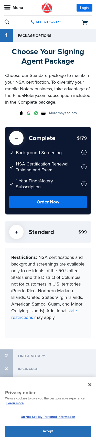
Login (84, 8)
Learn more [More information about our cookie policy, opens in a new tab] (15, 403)
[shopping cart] (79, 22)
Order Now (48, 202)
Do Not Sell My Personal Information (48, 417)
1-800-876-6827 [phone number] (48, 22)
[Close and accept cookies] (89, 384)
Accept (48, 431)
